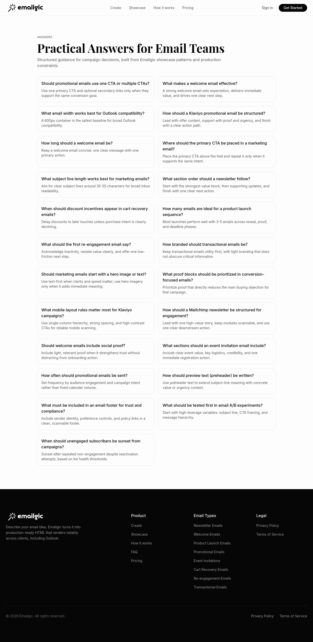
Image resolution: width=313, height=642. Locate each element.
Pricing (187, 8)
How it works (163, 8)
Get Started (293, 8)
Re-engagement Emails (212, 578)
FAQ (134, 552)
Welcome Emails (207, 534)
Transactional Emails (210, 587)
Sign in (267, 8)
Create (115, 8)
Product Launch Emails (212, 543)
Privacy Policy (267, 525)
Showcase (137, 8)
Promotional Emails (209, 552)
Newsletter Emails (208, 525)
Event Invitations (207, 561)
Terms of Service (270, 534)
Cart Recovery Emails (211, 569)
